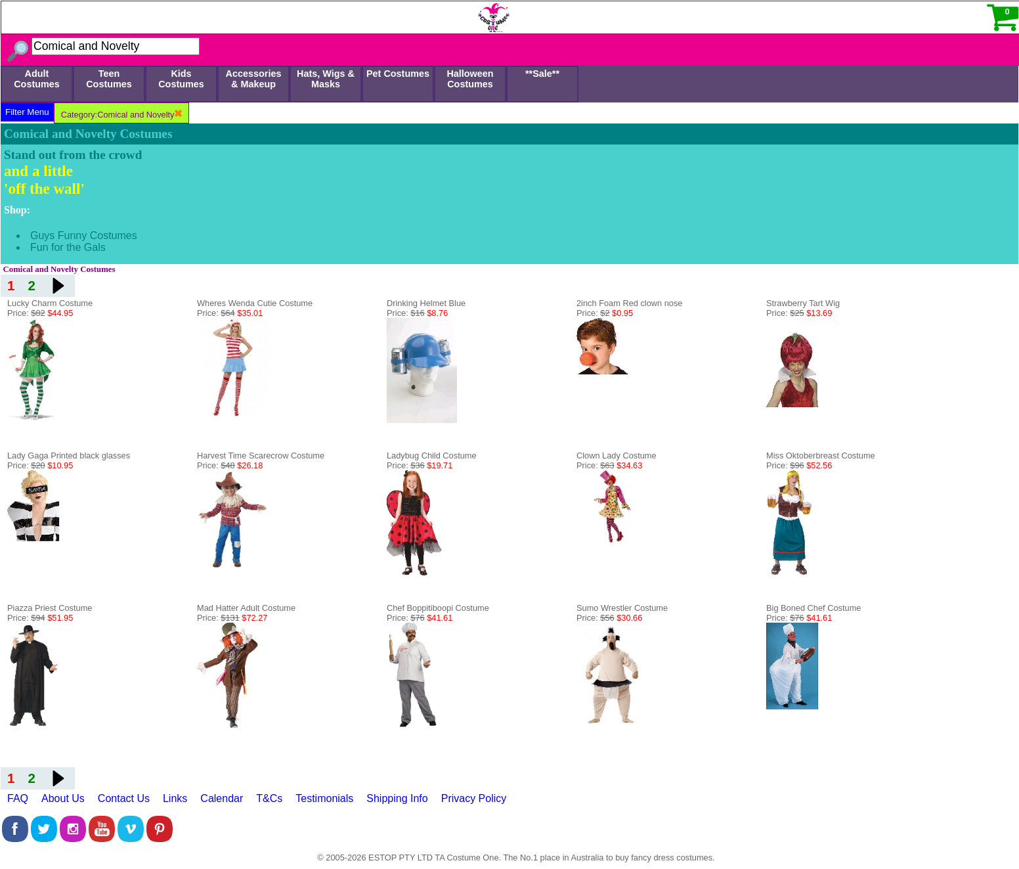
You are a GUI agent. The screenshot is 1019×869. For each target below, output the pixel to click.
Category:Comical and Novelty (121, 115)
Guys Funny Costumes (83, 235)
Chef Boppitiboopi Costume (438, 608)
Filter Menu (27, 112)
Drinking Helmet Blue (426, 303)
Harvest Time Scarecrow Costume (260, 455)
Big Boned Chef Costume (813, 608)
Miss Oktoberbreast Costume (820, 455)
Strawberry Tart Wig (803, 303)
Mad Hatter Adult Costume (246, 608)
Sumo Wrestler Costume (622, 608)
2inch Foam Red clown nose (629, 303)
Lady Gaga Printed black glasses (68, 455)
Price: (40, 313)
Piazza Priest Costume (49, 608)
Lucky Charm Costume (50, 303)
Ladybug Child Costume (432, 455)
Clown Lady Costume (616, 455)
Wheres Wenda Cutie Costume (255, 303)
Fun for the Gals (68, 247)
